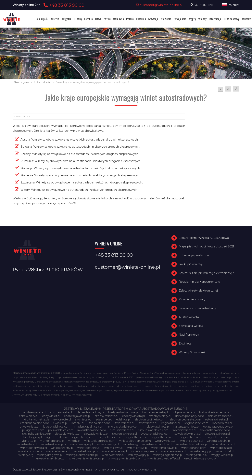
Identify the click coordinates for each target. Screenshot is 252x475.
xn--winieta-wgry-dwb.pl (200, 458)
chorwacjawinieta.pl (77, 416)
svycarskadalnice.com (155, 433)
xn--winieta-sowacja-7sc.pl (162, 458)
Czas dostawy (231, 19)
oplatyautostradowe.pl (218, 426)
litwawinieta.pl (147, 423)
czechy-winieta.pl (106, 416)
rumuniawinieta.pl (122, 430)
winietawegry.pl (200, 451)
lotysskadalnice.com (56, 426)
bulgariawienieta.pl (155, 412)
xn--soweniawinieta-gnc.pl (87, 458)
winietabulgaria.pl (223, 444)
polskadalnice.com (60, 430)
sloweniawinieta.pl (124, 433)
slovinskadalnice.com (36, 433)
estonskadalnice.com (34, 423)
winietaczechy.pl (62, 448)
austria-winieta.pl (34, 412)
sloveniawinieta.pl (184, 430)
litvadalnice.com (99, 423)
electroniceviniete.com (185, 419)
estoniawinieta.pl (216, 419)
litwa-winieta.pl (124, 423)
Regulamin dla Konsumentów (199, 282)
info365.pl (77, 423)
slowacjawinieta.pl (96, 433)
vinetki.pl (74, 441)
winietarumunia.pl (30, 451)
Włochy (202, 19)
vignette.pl (29, 441)
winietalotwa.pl (137, 448)
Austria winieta (189, 317)
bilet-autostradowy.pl (90, 412)
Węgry (192, 19)
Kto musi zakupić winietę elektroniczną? (206, 273)
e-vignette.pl (62, 419)
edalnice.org (103, 419)
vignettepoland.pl (52, 441)
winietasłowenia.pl (173, 451)
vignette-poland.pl (164, 437)
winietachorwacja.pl (33, 448)
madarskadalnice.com (89, 426)
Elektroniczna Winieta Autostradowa (204, 238)
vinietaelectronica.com (99, 441)
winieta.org (130, 444)
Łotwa (107, 19)
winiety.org (26, 455)
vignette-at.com (57, 437)
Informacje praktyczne (194, 255)
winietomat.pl (224, 451)
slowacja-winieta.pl (67, 433)
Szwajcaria (180, 19)
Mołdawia (118, 19)
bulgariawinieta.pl (183, 412)
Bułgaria (66, 19)
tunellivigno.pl (32, 437)
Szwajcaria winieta (191, 326)
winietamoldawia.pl (164, 448)
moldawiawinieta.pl (157, 426)
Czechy (78, 19)
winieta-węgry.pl (108, 444)
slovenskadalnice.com (215, 430)
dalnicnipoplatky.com (189, 416)
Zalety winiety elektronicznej (198, 290)
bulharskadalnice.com (214, 412)
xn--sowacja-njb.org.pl (50, 458)
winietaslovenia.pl (58, 451)
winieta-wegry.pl (81, 444)
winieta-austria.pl (191, 441)
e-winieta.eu (83, 419)
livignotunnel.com (196, 423)
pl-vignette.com (33, 430)
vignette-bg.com (83, 437)
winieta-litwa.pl (27, 444)
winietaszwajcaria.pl (144, 451)
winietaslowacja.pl (86, 451)
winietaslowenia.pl (114, 451)
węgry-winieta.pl (222, 455)
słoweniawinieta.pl (217, 433)
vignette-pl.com (137, 437)
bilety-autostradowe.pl (123, 412)
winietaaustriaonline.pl (157, 444)
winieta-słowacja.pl (53, 444)
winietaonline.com (193, 448)
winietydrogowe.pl (49, 455)
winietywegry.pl (138, 455)
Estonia (88, 19)
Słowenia (166, 19)
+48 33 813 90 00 (63, 5)
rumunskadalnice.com (153, 430)
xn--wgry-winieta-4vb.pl (124, 458)
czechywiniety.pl (160, 416)
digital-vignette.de (36, 419)
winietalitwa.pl (113, 448)
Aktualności (44, 82)
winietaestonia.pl (88, 448)
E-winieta (185, 343)
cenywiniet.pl (51, 416)
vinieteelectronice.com (135, 441)
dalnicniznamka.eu (220, 416)
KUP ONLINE (204, 5)
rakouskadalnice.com (91, 430)
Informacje (215, 19)
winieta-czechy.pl (219, 441)
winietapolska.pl (221, 448)
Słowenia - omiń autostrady (197, 308)
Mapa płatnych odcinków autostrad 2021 (206, 246)
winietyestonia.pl (113, 455)
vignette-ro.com (192, 437)
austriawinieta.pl (61, 412)
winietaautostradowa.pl (192, 444)
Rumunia (141, 19)
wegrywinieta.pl (165, 441)
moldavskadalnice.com (124, 426)
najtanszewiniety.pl (186, 426)
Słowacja (153, 19)
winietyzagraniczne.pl (168, 455)
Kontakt (246, 19)
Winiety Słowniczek (192, 352)
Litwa (98, 19)
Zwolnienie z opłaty (192, 299)
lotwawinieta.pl (29, 426)
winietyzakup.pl (196, 455)
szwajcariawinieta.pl (187, 433)
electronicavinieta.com (150, 419)
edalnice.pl (123, 419)
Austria (55, 19)
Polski (230, 5)
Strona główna (23, 82)
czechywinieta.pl (133, 416)
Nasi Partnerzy (189, 334)
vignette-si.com (218, 437)
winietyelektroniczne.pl (82, 455)
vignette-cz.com (110, 437)
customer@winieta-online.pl (159, 5)
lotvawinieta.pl (222, 423)
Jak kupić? (42, 19)
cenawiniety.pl (28, 416)
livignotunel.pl (170, 423)
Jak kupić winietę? (191, 264)
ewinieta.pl (60, 423)
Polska (130, 19)
